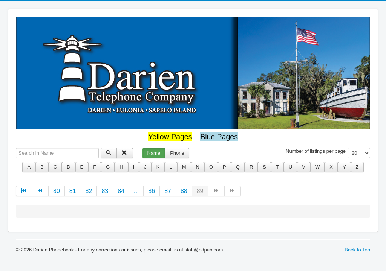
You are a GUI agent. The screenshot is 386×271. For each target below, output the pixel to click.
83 (104, 191)
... (136, 191)
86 (151, 191)
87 (167, 191)
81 (72, 191)
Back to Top (357, 250)
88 (184, 191)
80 (56, 191)
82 (89, 191)
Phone (177, 153)
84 (121, 191)
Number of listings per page (316, 151)
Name (154, 153)
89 (200, 191)
